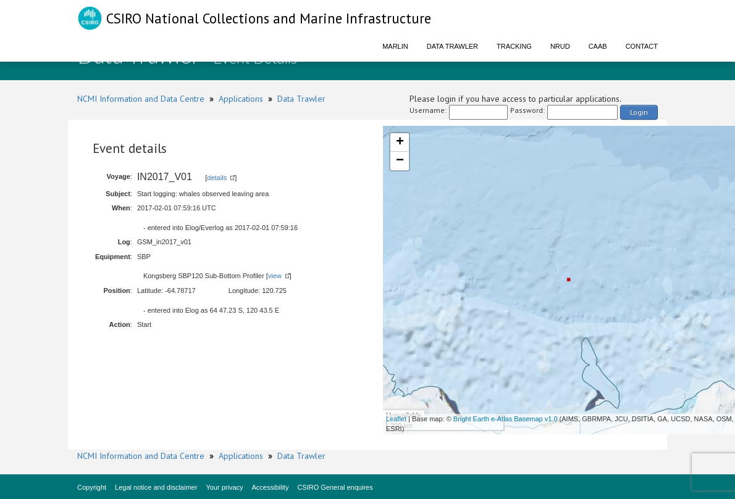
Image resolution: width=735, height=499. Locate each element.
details (217, 177)
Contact (642, 46)
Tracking (514, 46)
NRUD (560, 46)
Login (639, 112)
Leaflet (396, 419)
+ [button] (400, 142)
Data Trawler (452, 46)
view (275, 275)
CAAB (598, 46)
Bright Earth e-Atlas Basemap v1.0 (505, 419)
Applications (241, 98)
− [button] (400, 161)
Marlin (395, 46)
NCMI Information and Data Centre (140, 98)
